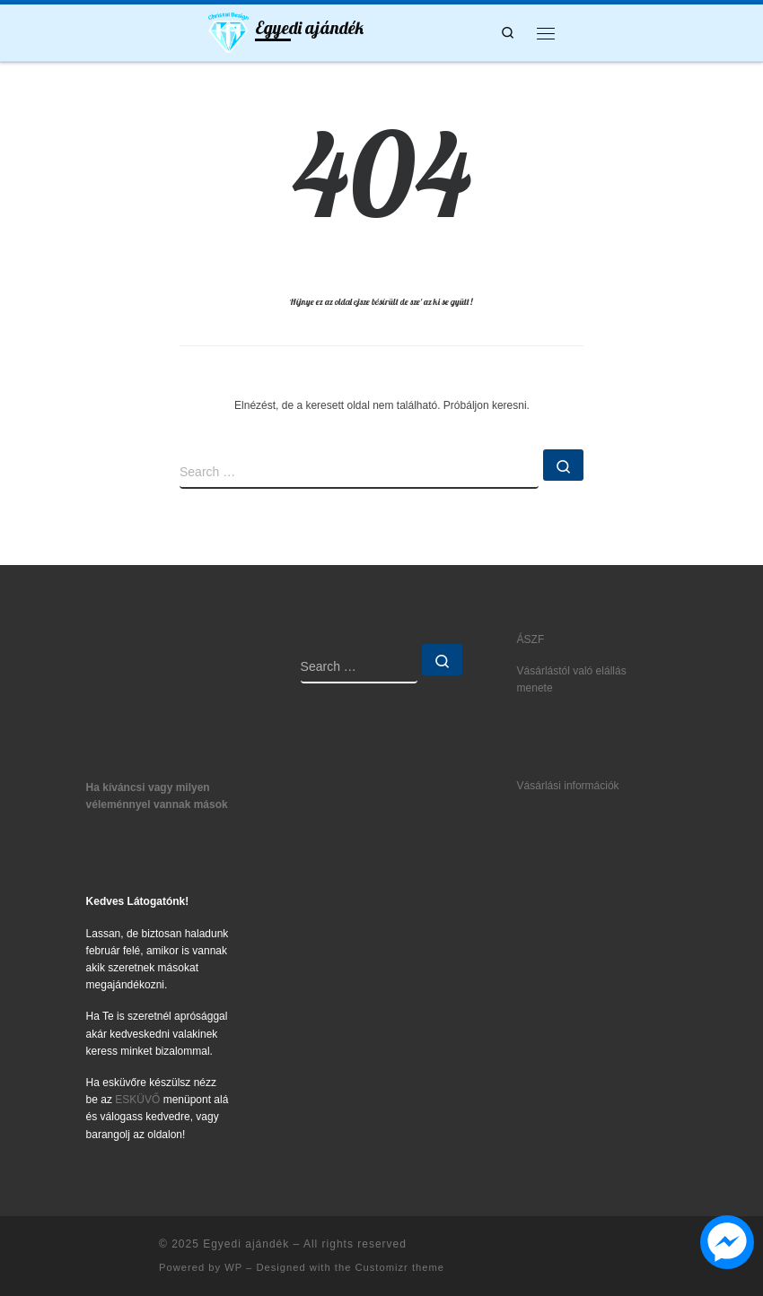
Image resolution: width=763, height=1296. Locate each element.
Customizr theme (399, 1267)
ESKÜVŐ (137, 1099)
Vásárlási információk (568, 785)
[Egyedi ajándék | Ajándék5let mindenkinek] (228, 30)
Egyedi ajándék (246, 1244)
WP (233, 1267)
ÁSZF (531, 639)
